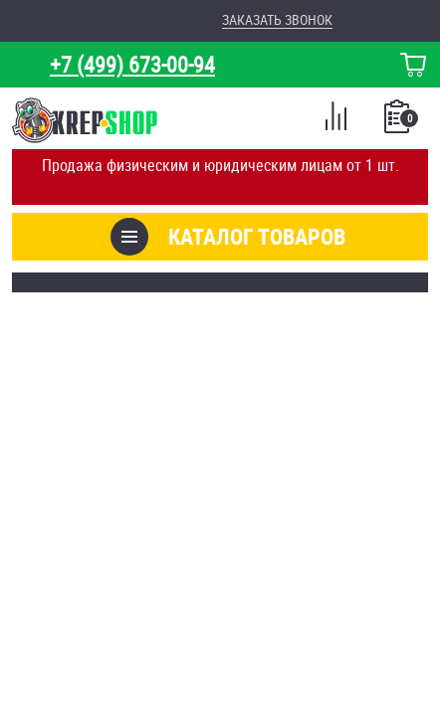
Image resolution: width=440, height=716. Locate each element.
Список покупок (398, 122)
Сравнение (335, 119)
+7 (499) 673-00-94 (132, 64)
